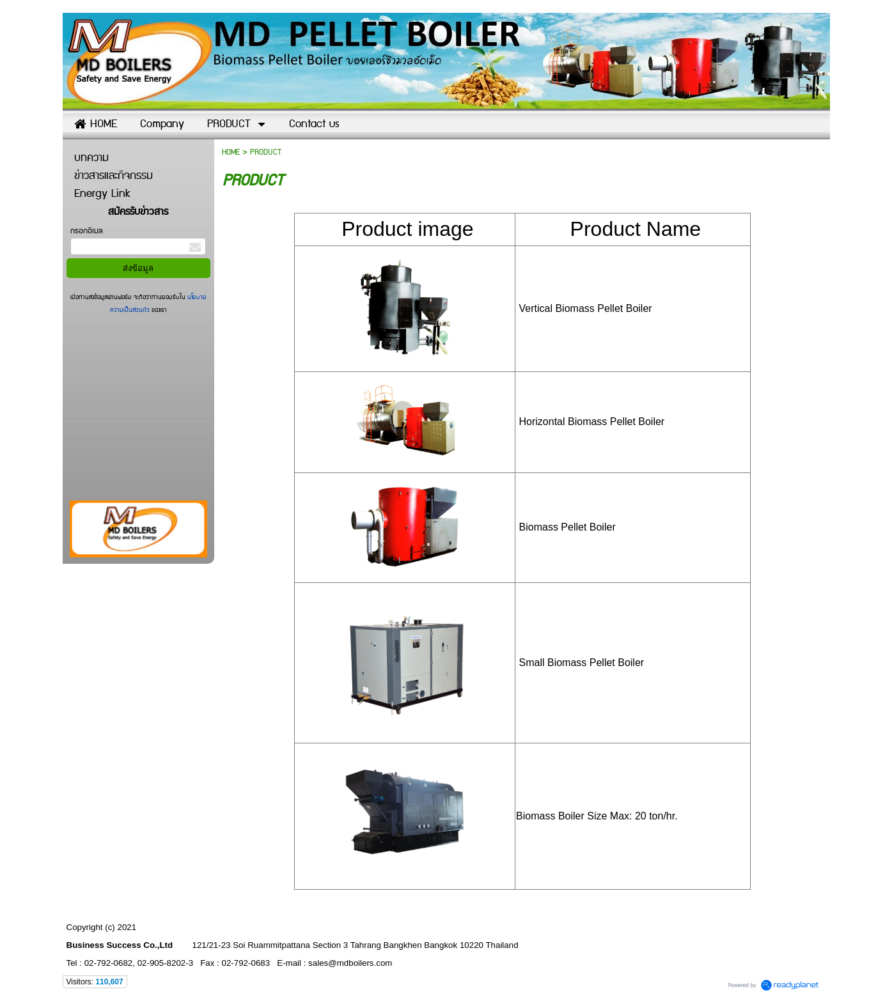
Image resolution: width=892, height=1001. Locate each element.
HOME (231, 152)
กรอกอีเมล (86, 231)
